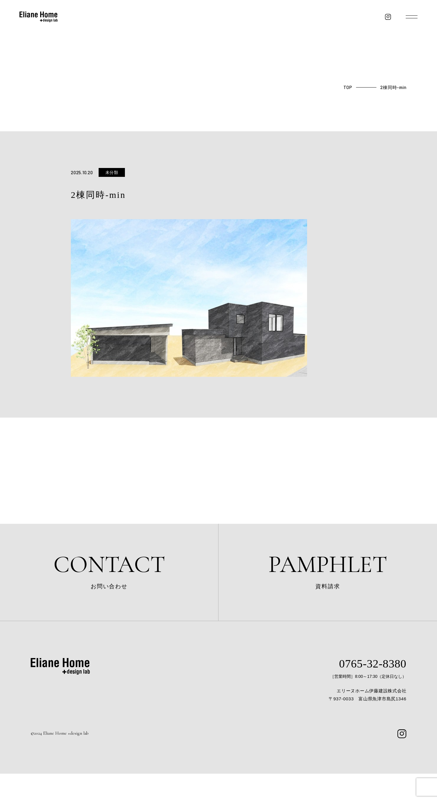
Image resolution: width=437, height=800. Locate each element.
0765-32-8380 (362, 688)
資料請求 (327, 581)
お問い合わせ (109, 581)
